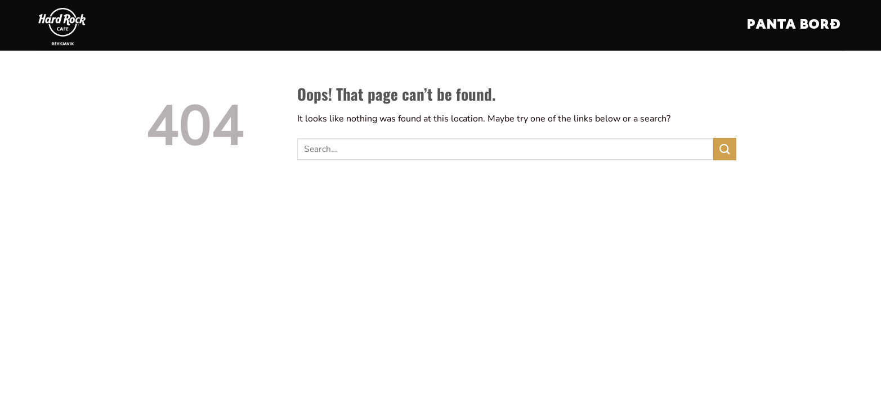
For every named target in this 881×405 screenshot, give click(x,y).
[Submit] (724, 149)
